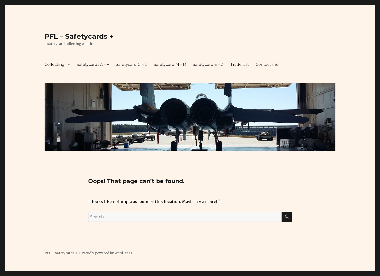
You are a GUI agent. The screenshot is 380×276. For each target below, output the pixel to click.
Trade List (239, 64)
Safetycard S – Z (208, 64)
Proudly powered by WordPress (107, 253)
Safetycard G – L (131, 64)
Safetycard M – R (170, 64)
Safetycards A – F (93, 64)
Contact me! (267, 64)
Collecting (54, 64)
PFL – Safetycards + (79, 36)
